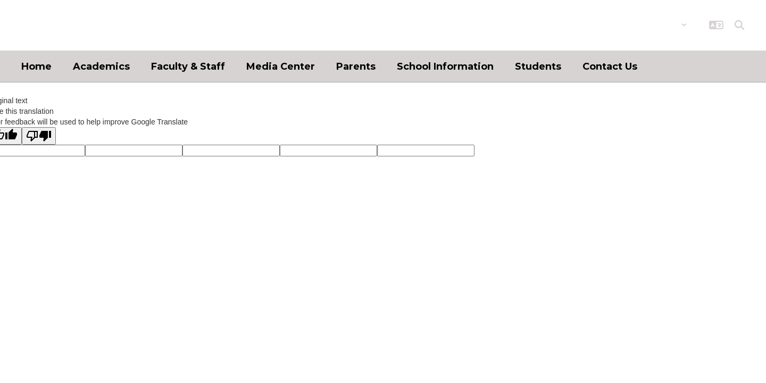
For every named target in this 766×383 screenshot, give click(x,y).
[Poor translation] (39, 136)
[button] (659, 25)
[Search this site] (739, 25)
